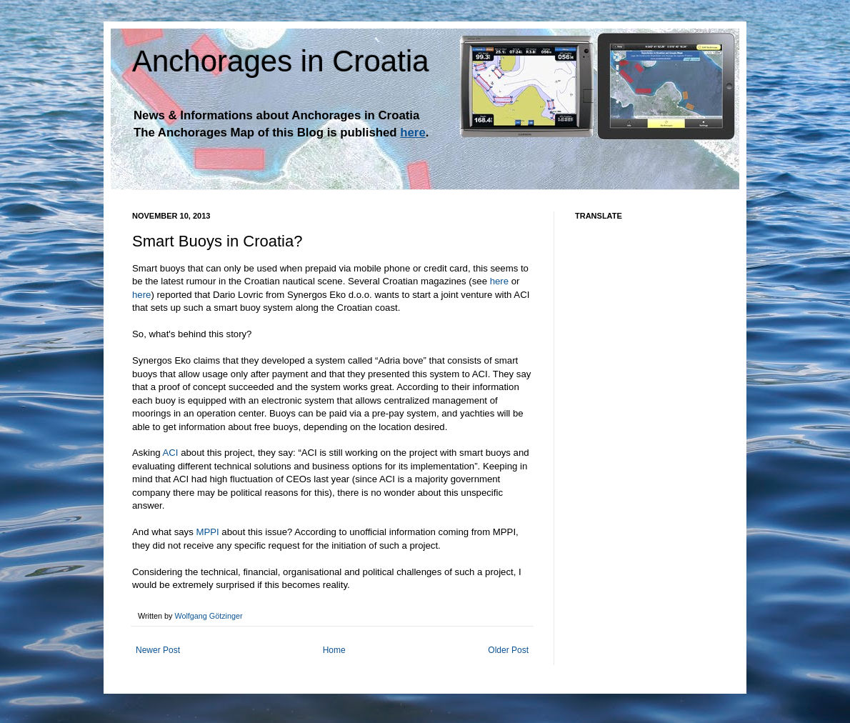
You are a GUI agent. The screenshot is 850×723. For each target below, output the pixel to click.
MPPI (207, 532)
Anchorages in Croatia (280, 61)
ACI (171, 452)
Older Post (508, 650)
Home (334, 650)
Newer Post (158, 650)
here (499, 281)
